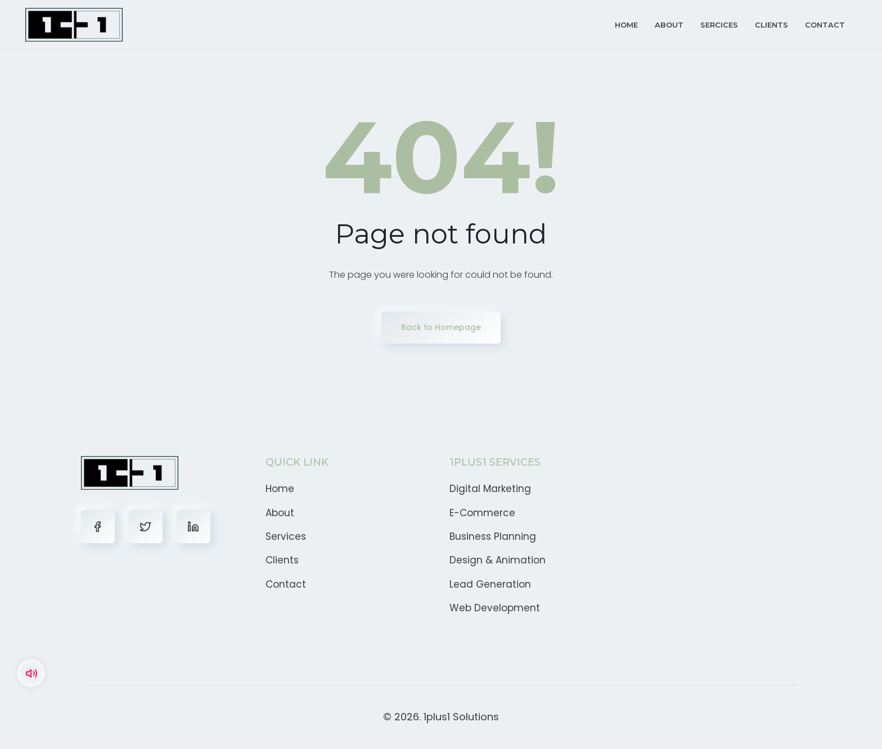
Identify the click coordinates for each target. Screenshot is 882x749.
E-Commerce (482, 513)
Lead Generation (490, 584)
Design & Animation (497, 560)
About (669, 24)
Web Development (494, 608)
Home (626, 24)
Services (286, 536)
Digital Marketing (490, 488)
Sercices (719, 24)
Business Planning (492, 536)
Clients (771, 24)
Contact (825, 24)
